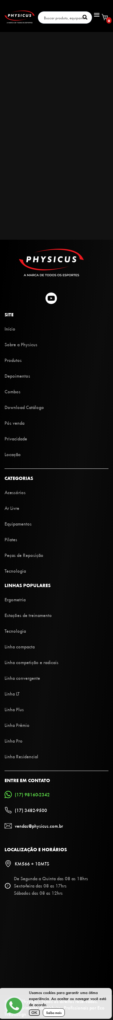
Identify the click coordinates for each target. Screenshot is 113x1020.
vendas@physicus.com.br (34, 826)
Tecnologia (15, 571)
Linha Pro (14, 740)
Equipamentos (18, 523)
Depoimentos (17, 376)
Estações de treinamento (28, 615)
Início (10, 328)
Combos (12, 391)
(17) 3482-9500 (26, 810)
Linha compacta (20, 646)
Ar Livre (12, 508)
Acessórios (15, 492)
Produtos (13, 360)
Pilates (11, 539)
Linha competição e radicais (31, 662)
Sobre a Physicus (21, 344)
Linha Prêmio (17, 725)
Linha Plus (14, 709)
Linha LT (12, 693)
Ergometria (15, 599)
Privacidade (16, 438)
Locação (13, 454)
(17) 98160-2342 (27, 794)
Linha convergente (22, 678)
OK (34, 1012)
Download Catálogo (24, 407)
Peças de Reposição (24, 555)
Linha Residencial (21, 756)
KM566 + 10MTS (27, 863)
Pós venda (14, 423)
